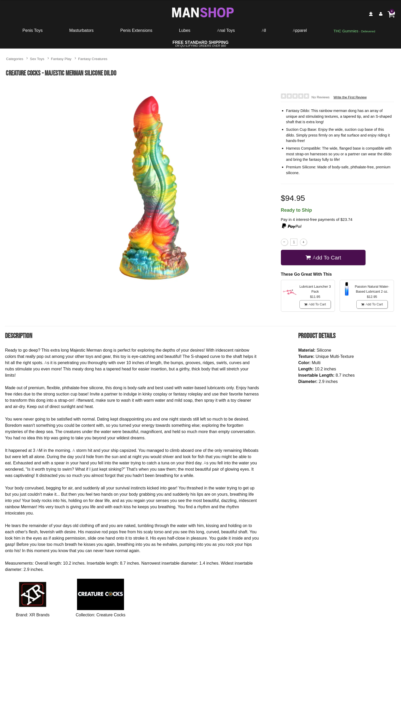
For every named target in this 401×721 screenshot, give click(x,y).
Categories (14, 58)
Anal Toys (226, 30)
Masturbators (81, 30)
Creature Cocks (110, 614)
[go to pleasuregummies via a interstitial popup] (354, 31)
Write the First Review (350, 97)
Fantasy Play (61, 58)
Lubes (185, 30)
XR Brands (39, 614)
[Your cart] (391, 13)
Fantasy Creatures (92, 58)
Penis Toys (32, 30)
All (264, 30)
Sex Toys (37, 58)
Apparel (300, 30)
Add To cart (323, 257)
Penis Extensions (136, 30)
